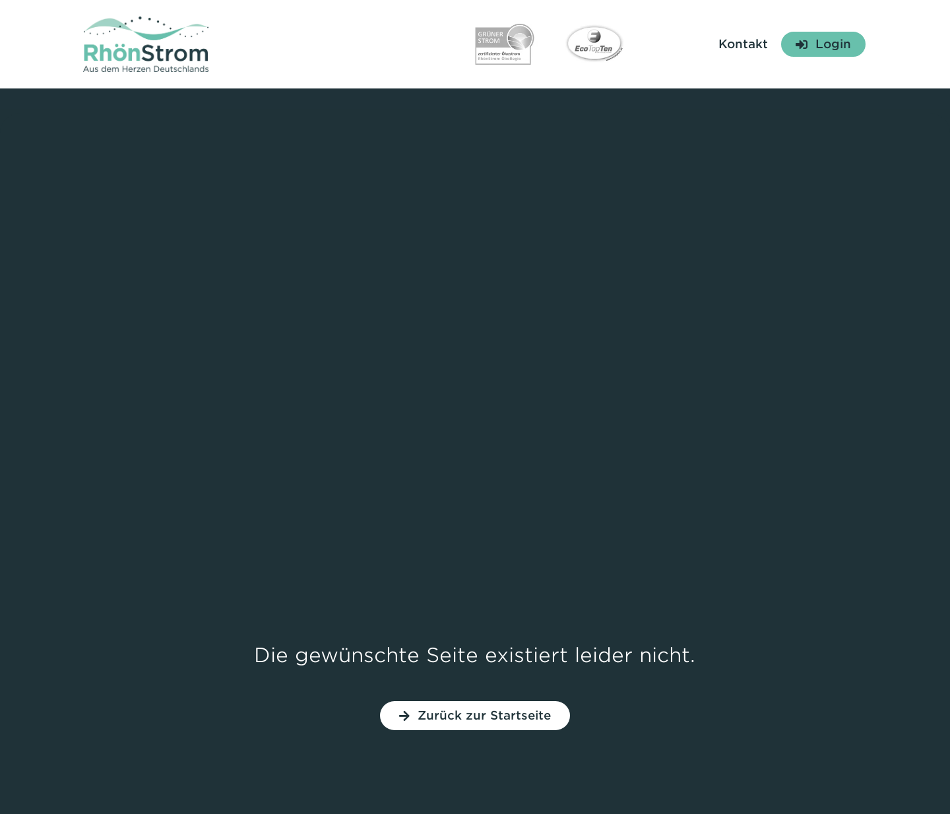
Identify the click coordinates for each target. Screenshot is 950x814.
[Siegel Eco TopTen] (594, 24)
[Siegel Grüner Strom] (504, 29)
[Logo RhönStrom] (145, 22)
